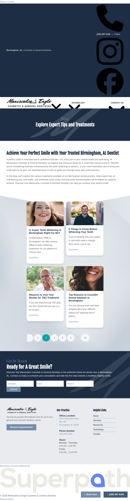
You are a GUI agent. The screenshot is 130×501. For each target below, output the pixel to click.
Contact (96, 434)
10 (87, 338)
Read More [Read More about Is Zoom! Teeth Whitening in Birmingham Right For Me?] (34, 258)
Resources (98, 425)
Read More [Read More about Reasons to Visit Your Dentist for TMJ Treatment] (34, 315)
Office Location (67, 416)
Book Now (91, 494)
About (95, 416)
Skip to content (7, 1)
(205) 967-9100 (65, 434)
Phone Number (67, 431)
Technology (98, 429)
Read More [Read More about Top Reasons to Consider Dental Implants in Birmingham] (73, 322)
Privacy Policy (7, 499)
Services (97, 420)
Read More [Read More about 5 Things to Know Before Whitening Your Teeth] (73, 249)
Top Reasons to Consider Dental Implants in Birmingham (83, 297)
